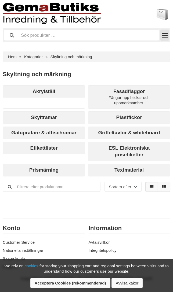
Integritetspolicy (103, 250)
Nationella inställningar (23, 250)
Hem (12, 56)
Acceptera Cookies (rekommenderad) (70, 283)
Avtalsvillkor (99, 242)
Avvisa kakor (127, 283)
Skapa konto (14, 258)
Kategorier (33, 56)
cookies (31, 266)
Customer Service (19, 242)
